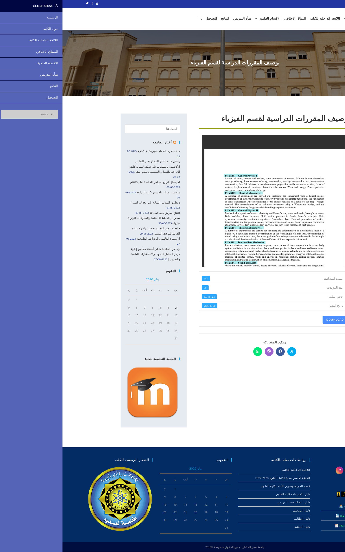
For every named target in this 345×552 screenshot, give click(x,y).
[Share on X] (229, 351)
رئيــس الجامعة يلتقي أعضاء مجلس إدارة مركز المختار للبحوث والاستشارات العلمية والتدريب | (92, 254)
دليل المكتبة (240, 527)
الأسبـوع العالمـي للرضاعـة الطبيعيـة (95, 238)
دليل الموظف (239, 510)
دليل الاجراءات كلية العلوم (231, 494)
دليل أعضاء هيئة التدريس (231, 502)
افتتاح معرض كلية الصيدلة (102, 213)
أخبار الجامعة (100, 142)
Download (272, 319)
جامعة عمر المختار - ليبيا (317, 4)
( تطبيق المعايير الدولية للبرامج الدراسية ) (92, 202)
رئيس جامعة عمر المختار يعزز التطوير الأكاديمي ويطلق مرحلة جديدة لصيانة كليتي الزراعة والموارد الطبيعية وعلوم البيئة (91, 167)
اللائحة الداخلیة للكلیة (234, 470)
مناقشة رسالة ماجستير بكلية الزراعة (95, 192)
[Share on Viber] (206, 351)
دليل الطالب (239, 519)
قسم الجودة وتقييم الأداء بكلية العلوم (223, 486)
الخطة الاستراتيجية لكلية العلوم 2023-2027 (220, 478)
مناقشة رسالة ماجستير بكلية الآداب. (96, 151)
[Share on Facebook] (217, 351)
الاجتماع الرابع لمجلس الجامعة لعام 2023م (92, 182)
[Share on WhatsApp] (195, 351)
